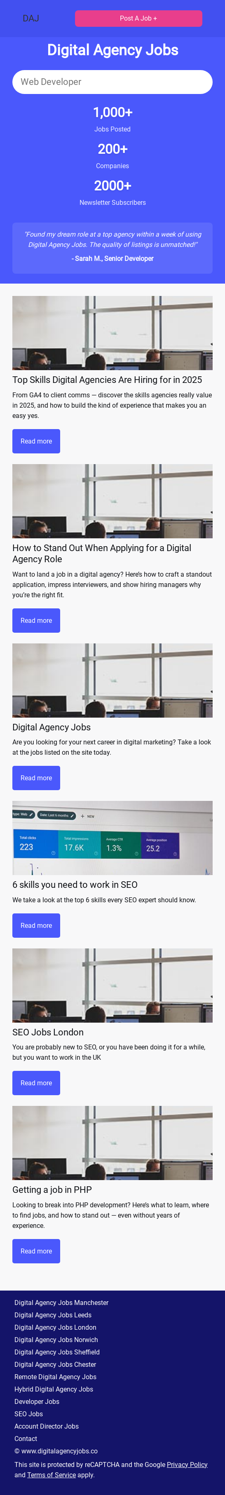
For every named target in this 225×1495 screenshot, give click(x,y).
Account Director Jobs (46, 1426)
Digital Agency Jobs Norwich (56, 1340)
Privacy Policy (187, 1465)
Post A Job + (138, 18)
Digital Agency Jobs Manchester (61, 1303)
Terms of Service (51, 1475)
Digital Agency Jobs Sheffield (57, 1352)
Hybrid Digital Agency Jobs (53, 1389)
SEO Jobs (28, 1414)
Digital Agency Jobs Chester (55, 1364)
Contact (25, 1439)
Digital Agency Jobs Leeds (52, 1315)
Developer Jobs (36, 1402)
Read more (36, 441)
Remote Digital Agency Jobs (55, 1377)
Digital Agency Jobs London (55, 1327)
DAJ (31, 18)
